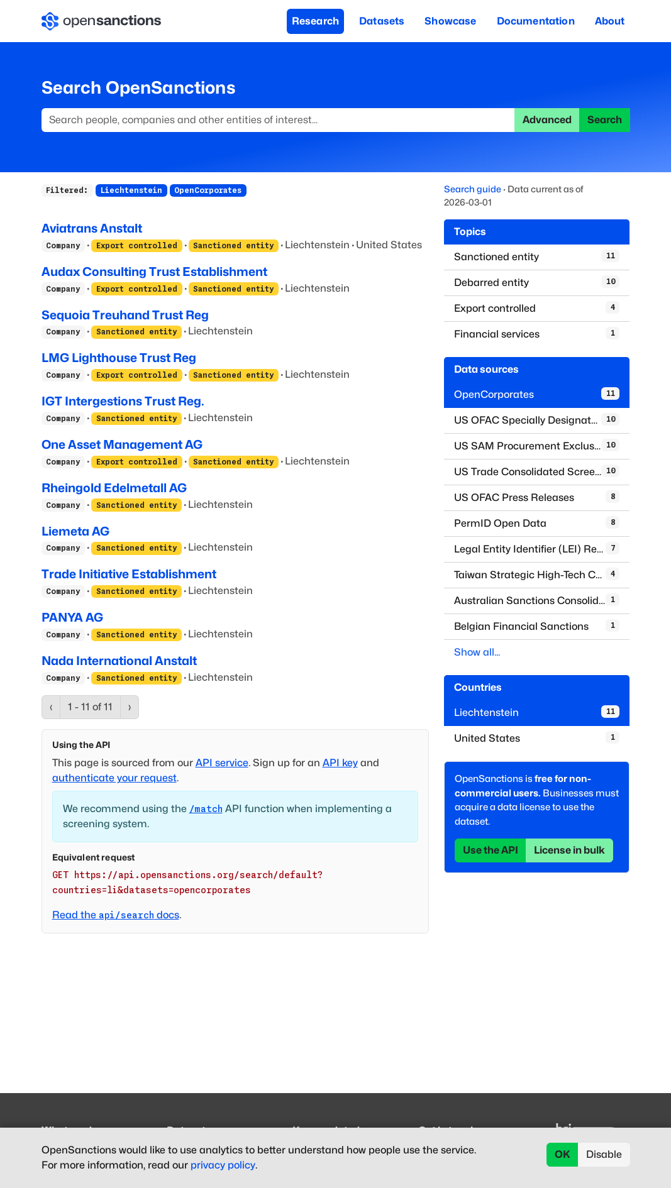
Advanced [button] (547, 120)
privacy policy (223, 1165)
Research (315, 21)
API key (340, 763)
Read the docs (115, 915)
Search (604, 120)
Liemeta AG (75, 531)
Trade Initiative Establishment (129, 573)
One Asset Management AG (122, 444)
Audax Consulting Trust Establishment (154, 271)
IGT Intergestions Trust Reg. (123, 401)
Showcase (450, 21)
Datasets (381, 21)
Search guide (472, 189)
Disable (604, 1154)
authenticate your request (114, 778)
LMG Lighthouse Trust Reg (119, 357)
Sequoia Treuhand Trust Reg (125, 314)
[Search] (278, 120)
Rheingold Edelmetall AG (114, 487)
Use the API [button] (490, 850)
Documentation (536, 21)
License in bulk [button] (569, 850)
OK (562, 1154)
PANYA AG (72, 617)
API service (222, 763)
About (610, 21)
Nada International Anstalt (119, 660)
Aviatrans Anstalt (92, 228)
